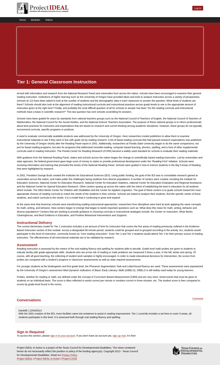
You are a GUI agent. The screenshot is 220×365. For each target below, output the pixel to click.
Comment (197, 298)
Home (22, 19)
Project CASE (69, 358)
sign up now (119, 335)
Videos (49, 19)
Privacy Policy (69, 355)
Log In (197, 8)
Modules (35, 19)
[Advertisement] (110, 51)
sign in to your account (62, 335)
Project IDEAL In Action (47, 358)
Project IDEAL (24, 358)
